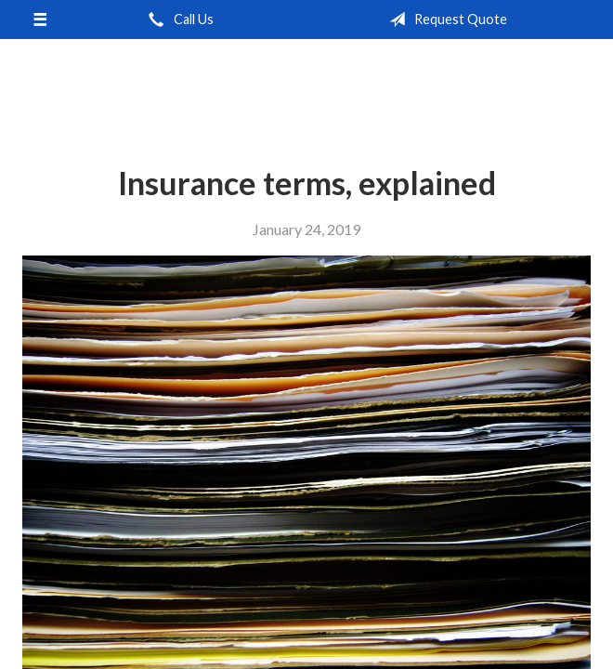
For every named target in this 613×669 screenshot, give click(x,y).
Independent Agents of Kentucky (306, 87)
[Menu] (40, 19)
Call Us (177, 19)
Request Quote (444, 19)
